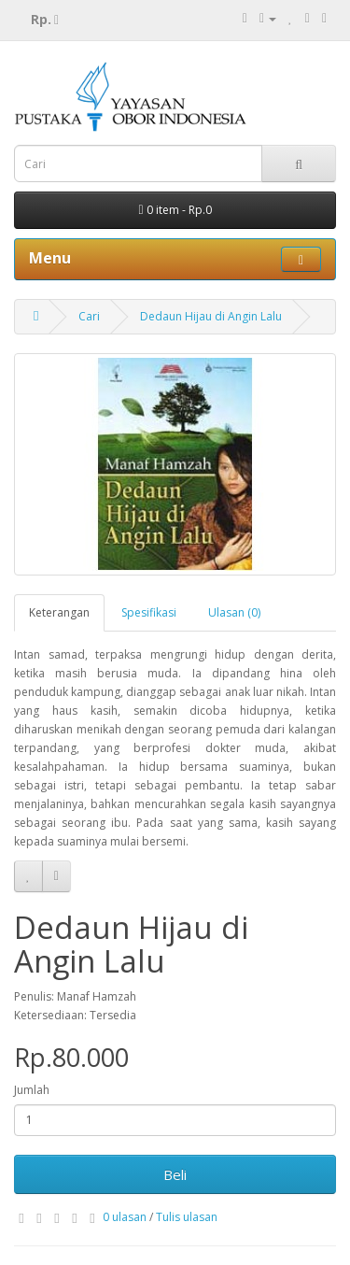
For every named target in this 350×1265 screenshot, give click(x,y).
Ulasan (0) (234, 612)
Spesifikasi (148, 612)
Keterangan (59, 612)
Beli (175, 1174)
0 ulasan (125, 1217)
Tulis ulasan (186, 1217)
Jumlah (31, 1090)
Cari (89, 316)
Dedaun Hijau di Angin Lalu (211, 316)
